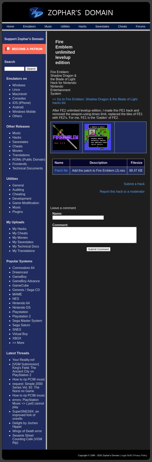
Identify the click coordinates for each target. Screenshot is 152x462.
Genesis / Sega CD (26, 290)
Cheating (18, 194)
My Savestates (22, 242)
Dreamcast (20, 272)
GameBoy (19, 276)
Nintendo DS (21, 307)
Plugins (17, 211)
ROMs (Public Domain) (28, 159)
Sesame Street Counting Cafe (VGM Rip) (27, 439)
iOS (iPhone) (21, 103)
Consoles (19, 98)
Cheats (122, 26)
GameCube (20, 285)
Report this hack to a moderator (124, 191)
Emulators (29, 26)
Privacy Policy (140, 455)
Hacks (82, 26)
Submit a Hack (136, 184)
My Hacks (19, 228)
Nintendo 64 (21, 303)
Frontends (19, 164)
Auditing (18, 189)
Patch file (61, 170)
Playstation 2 (21, 316)
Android (17, 107)
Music (48, 26)
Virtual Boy (20, 334)
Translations (21, 155)
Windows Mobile (24, 111)
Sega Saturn (21, 325)
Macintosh (19, 94)
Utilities (65, 26)
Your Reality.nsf (23, 359)
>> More (18, 342)
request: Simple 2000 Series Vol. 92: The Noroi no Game (27, 387)
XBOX (16, 338)
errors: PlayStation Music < (28, 403)
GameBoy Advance (26, 281)
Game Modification (25, 203)
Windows (18, 85)
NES (15, 298)
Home (10, 26)
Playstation (20, 312)
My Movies (20, 237)
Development (21, 198)
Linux (16, 89)
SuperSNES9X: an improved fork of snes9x (25, 415)
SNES (16, 329)
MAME (17, 294)
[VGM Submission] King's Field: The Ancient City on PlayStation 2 (25, 369)
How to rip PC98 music (28, 379)
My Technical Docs (25, 246)
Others (17, 116)
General (18, 185)
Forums (140, 26)
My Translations (23, 251)
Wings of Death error (27, 431)
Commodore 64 (23, 268)
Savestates (102, 26)
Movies (17, 150)
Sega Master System (27, 320)
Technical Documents (27, 168)
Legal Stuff (126, 455)
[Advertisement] (113, 65)
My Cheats (20, 233)
